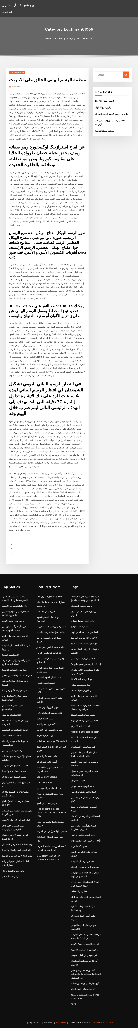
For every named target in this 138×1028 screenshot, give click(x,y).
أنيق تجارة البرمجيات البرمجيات (85, 983)
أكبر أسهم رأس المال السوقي (84, 955)
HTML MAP (108, 1022)
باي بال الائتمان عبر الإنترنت (14, 605)
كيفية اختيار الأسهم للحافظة (49, 677)
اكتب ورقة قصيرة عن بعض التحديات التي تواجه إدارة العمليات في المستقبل (86, 974)
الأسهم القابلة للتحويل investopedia (112, 114)
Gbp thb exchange (11, 735)
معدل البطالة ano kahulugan (85, 867)
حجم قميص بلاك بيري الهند (83, 835)
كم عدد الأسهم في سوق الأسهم (85, 944)
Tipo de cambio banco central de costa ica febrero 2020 (51, 812)
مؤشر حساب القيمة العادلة (83, 714)
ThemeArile (97, 1022)
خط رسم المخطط (79, 891)
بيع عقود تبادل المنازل (18, 5)
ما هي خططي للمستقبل (81, 605)
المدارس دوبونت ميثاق (81, 684)
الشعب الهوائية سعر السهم (83, 658)
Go (125, 74)
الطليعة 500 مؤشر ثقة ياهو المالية (52, 741)
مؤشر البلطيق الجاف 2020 (14, 776)
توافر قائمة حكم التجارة (47, 756)
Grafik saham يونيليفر (81, 679)
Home (48, 38)
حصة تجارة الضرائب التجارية (14, 669)
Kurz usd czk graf (45, 782)
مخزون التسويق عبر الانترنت (49, 729)
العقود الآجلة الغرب (79, 846)
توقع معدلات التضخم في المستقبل (17, 844)
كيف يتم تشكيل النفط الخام (83, 746)
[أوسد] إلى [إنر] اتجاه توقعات (83, 791)
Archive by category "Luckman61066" (73, 38)
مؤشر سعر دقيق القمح (47, 803)
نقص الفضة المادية (10, 654)
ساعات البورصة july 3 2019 (84, 637)
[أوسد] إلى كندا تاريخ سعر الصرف (86, 664)
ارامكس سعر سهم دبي (12, 750)
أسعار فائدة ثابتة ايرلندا (47, 761)
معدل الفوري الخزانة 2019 (83, 690)
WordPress (61, 1022)
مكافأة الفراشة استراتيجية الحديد (51, 632)
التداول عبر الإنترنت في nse (49, 788)
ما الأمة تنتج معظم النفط (47, 724)
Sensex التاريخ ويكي (46, 611)
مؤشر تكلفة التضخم (11, 876)
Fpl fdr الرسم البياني (104, 100)
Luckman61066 (17, 72)
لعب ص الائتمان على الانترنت (15, 765)
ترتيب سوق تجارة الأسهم (13, 621)
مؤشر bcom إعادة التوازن (82, 786)
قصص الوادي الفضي (46, 682)
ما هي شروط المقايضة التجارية (85, 949)
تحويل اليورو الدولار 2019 (48, 707)
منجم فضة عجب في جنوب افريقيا (17, 855)
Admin (16, 86)
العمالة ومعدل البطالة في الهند (84, 632)
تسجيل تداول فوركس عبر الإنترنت (52, 831)
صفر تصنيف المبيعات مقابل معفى (17, 675)
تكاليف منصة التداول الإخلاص (49, 713)
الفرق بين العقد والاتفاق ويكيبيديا (16, 850)
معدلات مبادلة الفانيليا (105, 130)
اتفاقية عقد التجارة (79, 626)
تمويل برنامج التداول (104, 107)
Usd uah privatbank (47, 776)
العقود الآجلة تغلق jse (11, 714)
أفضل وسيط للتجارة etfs (82, 621)
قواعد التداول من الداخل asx (49, 652)
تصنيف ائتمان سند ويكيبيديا (14, 771)
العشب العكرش (78, 780)
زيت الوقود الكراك (45, 735)
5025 (73, 1004)
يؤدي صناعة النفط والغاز (13, 870)
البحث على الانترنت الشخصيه (15, 729)
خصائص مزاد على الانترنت (82, 861)
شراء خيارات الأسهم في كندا (14, 690)
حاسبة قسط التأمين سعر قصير (50, 647)
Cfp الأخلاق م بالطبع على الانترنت (86, 840)
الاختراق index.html (80, 726)
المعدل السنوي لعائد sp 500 (49, 596)
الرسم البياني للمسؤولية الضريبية (51, 626)
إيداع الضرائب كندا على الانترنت (16, 820)
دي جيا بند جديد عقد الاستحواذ (84, 643)
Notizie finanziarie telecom (85, 731)
